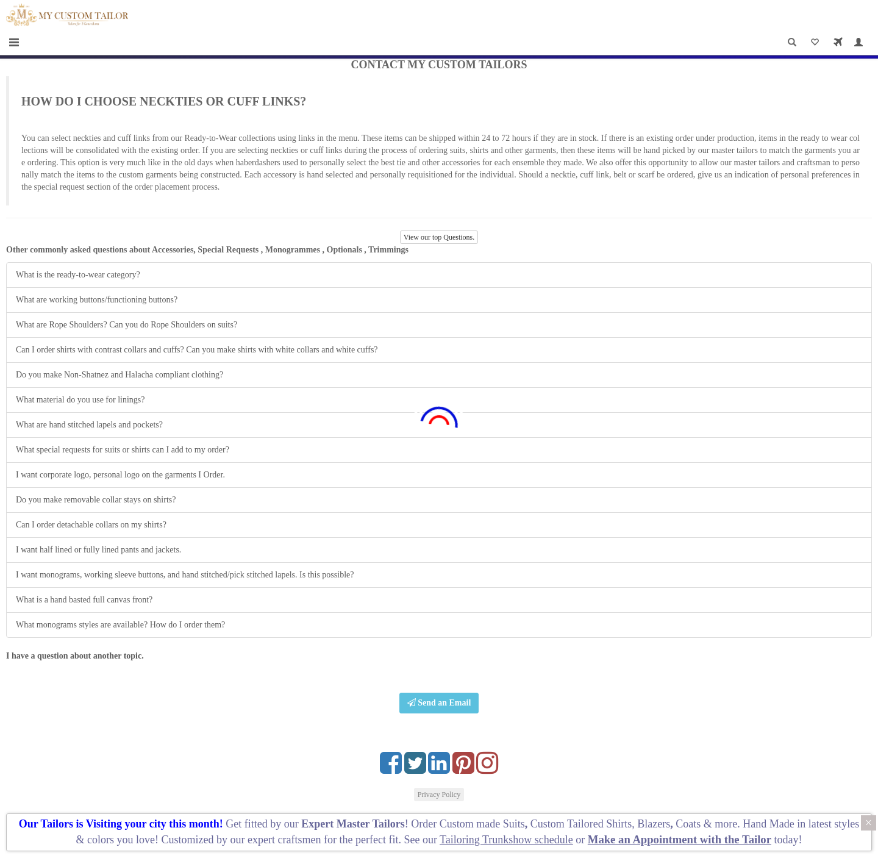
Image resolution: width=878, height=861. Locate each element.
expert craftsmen (284, 840)
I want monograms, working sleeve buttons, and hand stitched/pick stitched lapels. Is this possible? (185, 574)
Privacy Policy (439, 794)
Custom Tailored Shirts (581, 824)
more (726, 824)
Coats (690, 824)
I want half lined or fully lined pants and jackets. (98, 549)
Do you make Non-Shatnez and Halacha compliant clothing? (119, 374)
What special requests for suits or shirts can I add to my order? (122, 449)
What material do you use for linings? (80, 399)
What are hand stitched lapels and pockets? (89, 424)
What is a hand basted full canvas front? (84, 599)
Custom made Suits (482, 824)
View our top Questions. (439, 237)
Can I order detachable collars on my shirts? (91, 524)
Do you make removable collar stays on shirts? (96, 499)
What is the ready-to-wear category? (78, 274)
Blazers (653, 824)
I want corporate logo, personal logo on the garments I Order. (120, 474)
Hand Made (768, 824)
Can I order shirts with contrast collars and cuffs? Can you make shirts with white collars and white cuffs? (197, 349)
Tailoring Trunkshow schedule (506, 840)
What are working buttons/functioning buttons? (96, 299)
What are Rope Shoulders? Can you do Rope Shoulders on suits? (126, 324)
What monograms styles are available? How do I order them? (120, 624)
